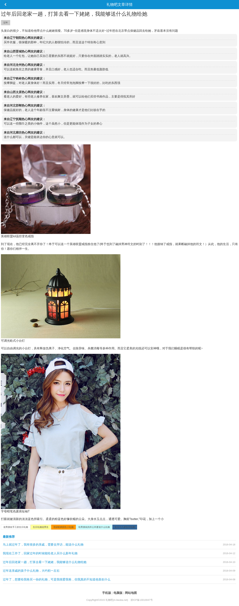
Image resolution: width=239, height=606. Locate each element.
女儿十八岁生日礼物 (125, 527)
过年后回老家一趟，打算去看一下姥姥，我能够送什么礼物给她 (44, 562)
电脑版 (118, 592)
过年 (5, 22)
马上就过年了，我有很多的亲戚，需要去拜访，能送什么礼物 (43, 544)
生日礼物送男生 (41, 527)
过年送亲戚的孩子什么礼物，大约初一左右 (31, 570)
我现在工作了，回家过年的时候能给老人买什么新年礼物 (40, 553)
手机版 (107, 592)
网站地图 (131, 592)
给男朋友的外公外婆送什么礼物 (94, 527)
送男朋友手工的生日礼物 (15, 527)
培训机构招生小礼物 (63, 527)
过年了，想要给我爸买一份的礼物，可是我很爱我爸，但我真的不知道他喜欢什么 (56, 579)
